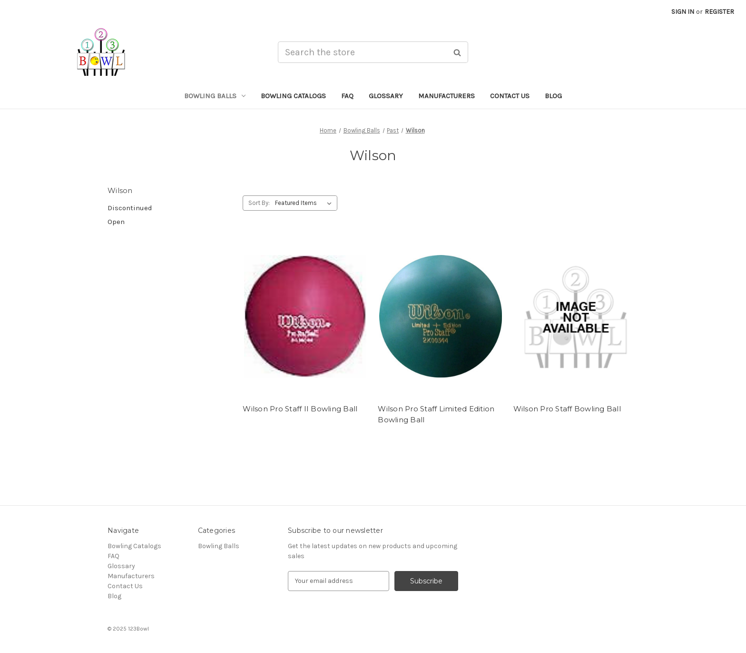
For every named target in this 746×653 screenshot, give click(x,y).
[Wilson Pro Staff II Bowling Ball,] (305, 316)
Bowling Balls (214, 96)
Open (116, 221)
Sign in (682, 12)
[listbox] (305, 203)
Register (719, 12)
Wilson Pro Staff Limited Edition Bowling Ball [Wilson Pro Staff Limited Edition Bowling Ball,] (436, 414)
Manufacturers (446, 96)
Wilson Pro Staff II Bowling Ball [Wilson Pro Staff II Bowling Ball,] (300, 408)
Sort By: (259, 202)
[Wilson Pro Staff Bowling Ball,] (576, 316)
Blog (553, 96)
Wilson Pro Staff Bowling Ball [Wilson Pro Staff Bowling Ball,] (567, 408)
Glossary (386, 96)
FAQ (347, 96)
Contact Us (510, 96)
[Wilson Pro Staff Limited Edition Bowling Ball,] (440, 316)
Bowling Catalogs (293, 96)
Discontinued (130, 208)
